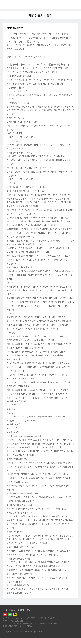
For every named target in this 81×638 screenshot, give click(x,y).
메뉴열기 (76, 4)
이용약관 (21, 610)
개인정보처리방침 (9, 610)
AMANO (10, 4)
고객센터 (30, 610)
